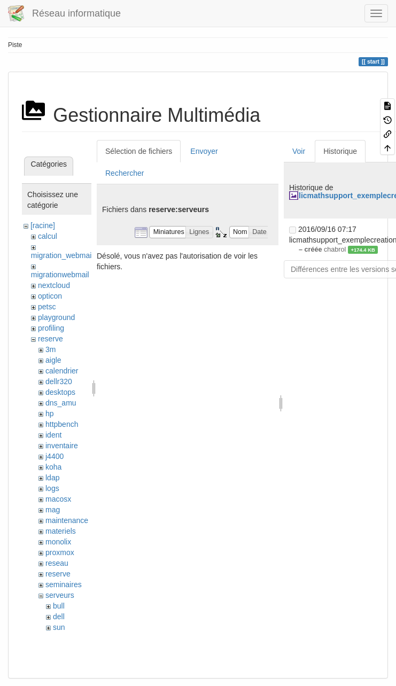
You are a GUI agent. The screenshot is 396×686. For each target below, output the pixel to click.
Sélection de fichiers (138, 151)
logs (52, 488)
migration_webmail (62, 255)
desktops (60, 392)
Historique (340, 151)
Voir (298, 151)
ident (53, 435)
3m (50, 349)
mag (52, 509)
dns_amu (60, 403)
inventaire (61, 445)
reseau (56, 563)
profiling (51, 328)
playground (56, 317)
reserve (50, 338)
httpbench (62, 424)
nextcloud (54, 285)
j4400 (54, 456)
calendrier (61, 371)
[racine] (42, 225)
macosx (58, 499)
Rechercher (124, 173)
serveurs (59, 595)
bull (59, 606)
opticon (50, 296)
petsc (47, 306)
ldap (52, 477)
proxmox (59, 552)
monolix (58, 541)
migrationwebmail (60, 274)
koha (53, 467)
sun (59, 627)
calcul (47, 236)
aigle (53, 360)
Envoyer (204, 151)
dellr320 (58, 381)
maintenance (66, 520)
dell (59, 616)
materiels (60, 531)
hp (49, 413)
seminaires (63, 584)
